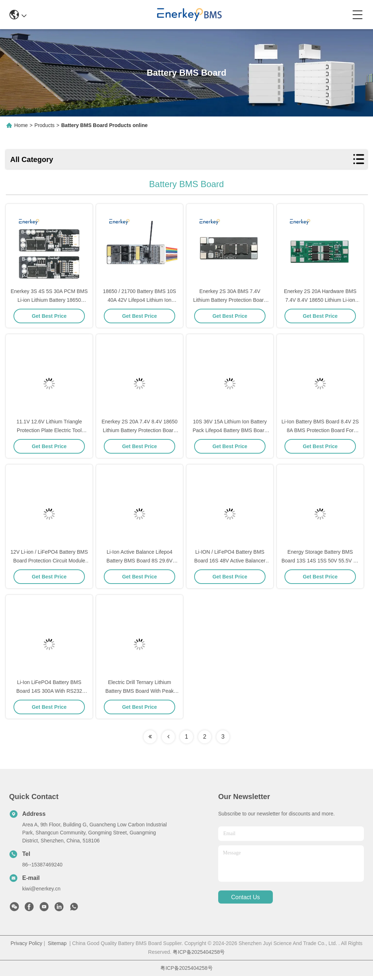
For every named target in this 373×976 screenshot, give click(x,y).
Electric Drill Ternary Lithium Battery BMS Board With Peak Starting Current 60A (139, 691)
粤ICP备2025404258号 (199, 952)
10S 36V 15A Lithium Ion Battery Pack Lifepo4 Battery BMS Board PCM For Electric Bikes (230, 430)
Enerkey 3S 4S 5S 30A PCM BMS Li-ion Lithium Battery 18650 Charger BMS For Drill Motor (49, 300)
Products (45, 125)
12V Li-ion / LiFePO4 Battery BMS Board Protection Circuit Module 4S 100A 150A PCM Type (49, 560)
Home (21, 125)
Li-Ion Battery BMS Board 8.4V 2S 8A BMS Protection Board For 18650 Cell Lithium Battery (320, 430)
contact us (245, 897)
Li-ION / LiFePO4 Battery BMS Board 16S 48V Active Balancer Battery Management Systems (229, 560)
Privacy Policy (26, 943)
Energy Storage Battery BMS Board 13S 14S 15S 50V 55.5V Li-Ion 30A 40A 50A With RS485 (320, 560)
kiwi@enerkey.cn (41, 889)
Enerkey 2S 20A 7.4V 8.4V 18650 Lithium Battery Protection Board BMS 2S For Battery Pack (140, 430)
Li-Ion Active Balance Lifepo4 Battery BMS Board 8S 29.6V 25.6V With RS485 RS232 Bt (139, 560)
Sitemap (57, 943)
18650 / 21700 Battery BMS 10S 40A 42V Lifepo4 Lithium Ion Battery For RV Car (139, 300)
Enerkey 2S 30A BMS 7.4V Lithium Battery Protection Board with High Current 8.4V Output (230, 300)
